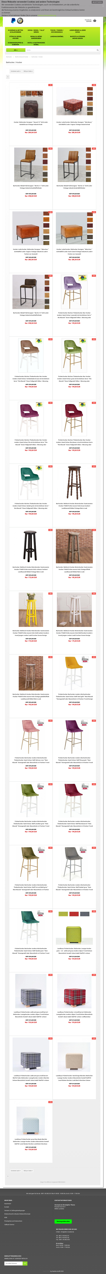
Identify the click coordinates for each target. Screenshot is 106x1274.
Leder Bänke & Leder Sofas (78, 31)
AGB (5, 1217)
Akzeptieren (97, 2)
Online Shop (46, 1271)
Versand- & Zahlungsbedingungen (14, 1210)
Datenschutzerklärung (47, 15)
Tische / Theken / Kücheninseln (56, 31)
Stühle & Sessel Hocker (15, 37)
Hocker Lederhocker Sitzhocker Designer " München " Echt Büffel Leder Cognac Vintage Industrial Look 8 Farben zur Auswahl (31, 252)
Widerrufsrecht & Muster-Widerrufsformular (17, 1214)
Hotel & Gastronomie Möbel (36, 44)
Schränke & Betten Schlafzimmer (15, 31)
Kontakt (6, 1207)
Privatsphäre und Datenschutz (13, 1221)
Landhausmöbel (56, 36)
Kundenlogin (82, 6)
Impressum (7, 1203)
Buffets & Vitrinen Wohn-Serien (77, 37)
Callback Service (9, 1224)
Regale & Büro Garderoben (36, 37)
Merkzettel (92, 6)
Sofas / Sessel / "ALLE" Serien (36, 31)
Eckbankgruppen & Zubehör (15, 44)
